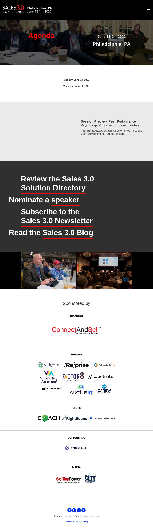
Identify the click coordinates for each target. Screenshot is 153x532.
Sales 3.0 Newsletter (57, 221)
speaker (65, 200)
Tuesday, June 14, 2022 (76, 86)
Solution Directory (53, 188)
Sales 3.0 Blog (68, 232)
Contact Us (69, 522)
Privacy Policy (82, 522)
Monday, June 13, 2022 (76, 80)
